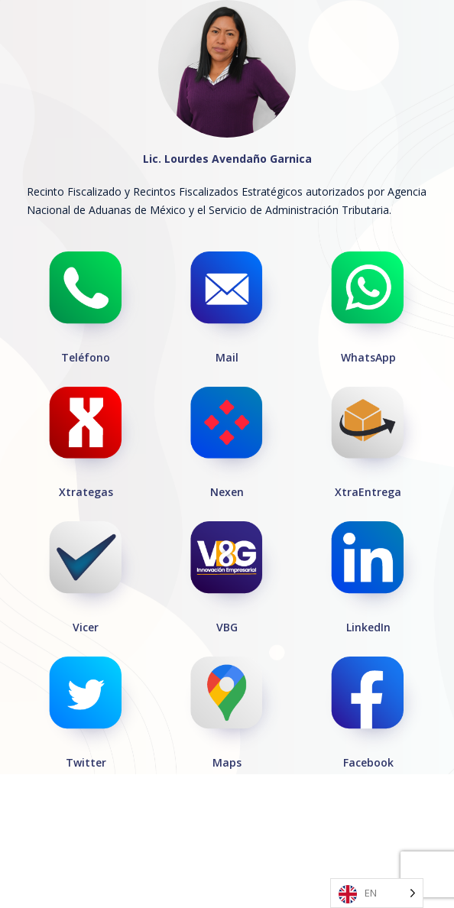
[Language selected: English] (376, 893)
